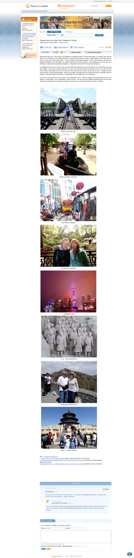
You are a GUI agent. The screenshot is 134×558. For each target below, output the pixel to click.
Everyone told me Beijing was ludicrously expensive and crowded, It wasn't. (29, 35)
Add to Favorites (76, 52)
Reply (107, 489)
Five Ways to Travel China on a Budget (27, 44)
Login (105, 1)
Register (110, 1)
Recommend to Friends (94, 52)
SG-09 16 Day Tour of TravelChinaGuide (53, 458)
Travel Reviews (38, 11)
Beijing (45, 11)
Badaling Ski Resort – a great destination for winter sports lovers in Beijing (62, 464)
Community (30, 11)
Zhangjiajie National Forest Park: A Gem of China (28, 25)
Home (24, 11)
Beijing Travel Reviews (51, 456)
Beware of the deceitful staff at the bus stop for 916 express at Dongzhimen (63, 460)
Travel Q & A (69, 31)
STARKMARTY (49, 491)
